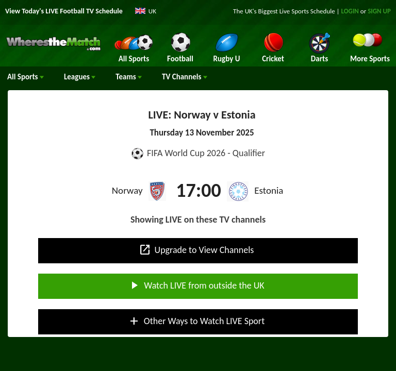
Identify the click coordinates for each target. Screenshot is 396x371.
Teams (129, 76)
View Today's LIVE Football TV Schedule (64, 11)
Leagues (79, 76)
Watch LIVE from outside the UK (196, 285)
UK (152, 11)
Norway (127, 190)
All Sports (25, 76)
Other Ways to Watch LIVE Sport (196, 321)
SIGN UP (379, 11)
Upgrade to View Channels (196, 250)
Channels (184, 76)
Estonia (268, 190)
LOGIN (350, 11)
